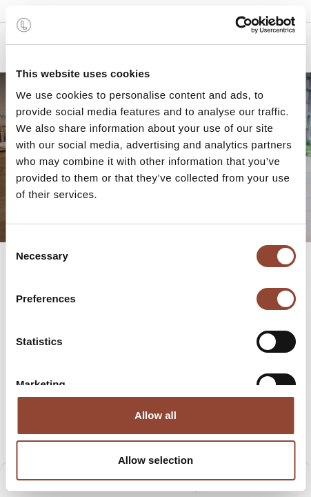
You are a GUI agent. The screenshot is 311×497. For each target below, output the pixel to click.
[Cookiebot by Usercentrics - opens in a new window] (234, 25)
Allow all (155, 415)
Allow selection (155, 460)
